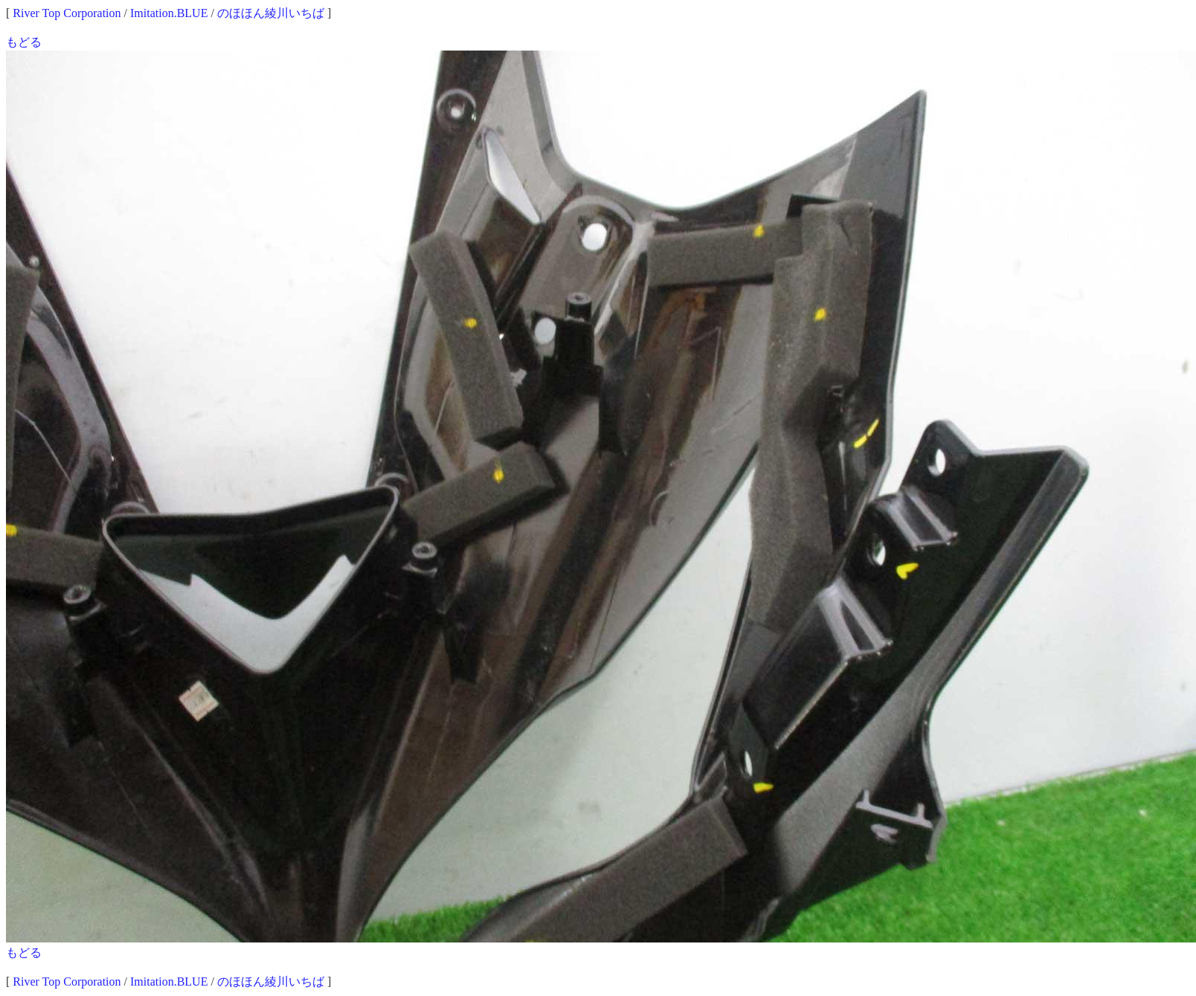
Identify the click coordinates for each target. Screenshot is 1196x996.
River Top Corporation (66, 13)
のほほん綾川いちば (270, 13)
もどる (24, 42)
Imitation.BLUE (169, 13)
